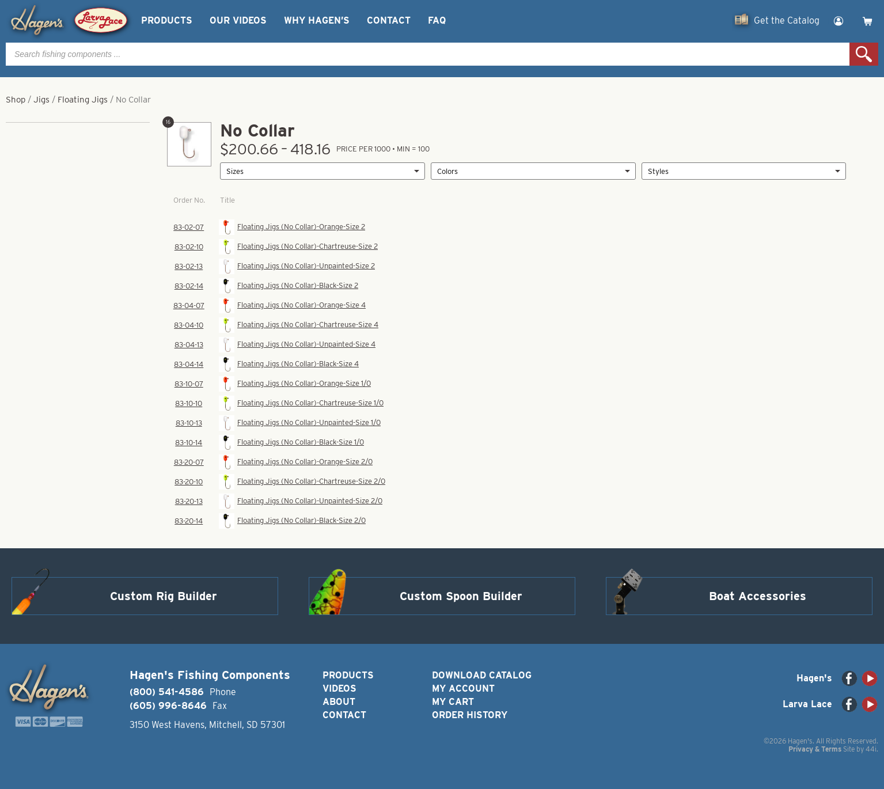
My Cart (453, 701)
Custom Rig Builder (163, 596)
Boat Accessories (757, 596)
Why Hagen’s (317, 20)
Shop (15, 99)
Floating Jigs (83, 99)
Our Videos (238, 20)
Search (863, 54)
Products (166, 20)
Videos (339, 688)
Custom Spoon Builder (461, 596)
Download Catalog (482, 675)
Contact (389, 20)
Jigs (41, 99)
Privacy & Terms (814, 749)
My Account (463, 688)
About (339, 701)
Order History (469, 715)
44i (871, 749)
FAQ (437, 20)
